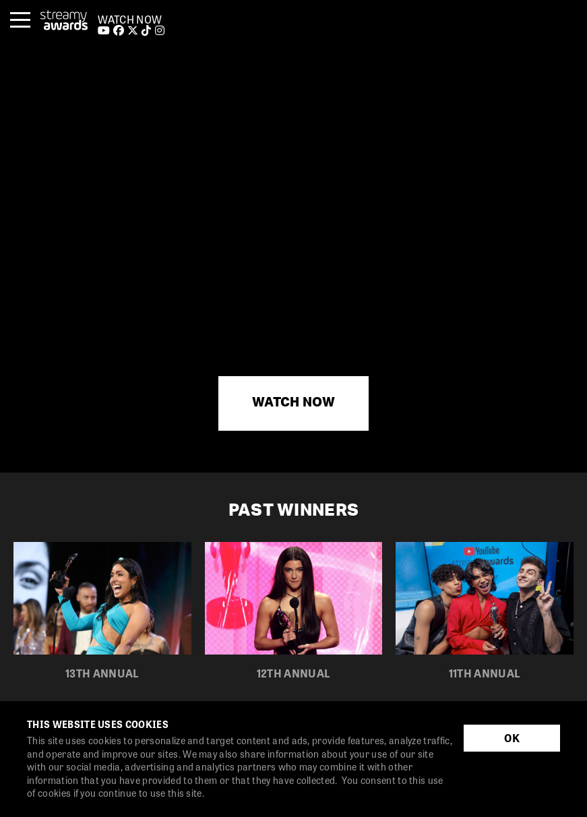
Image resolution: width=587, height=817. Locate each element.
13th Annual (102, 673)
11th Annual (485, 673)
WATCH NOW (130, 19)
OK (512, 738)
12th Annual (294, 673)
